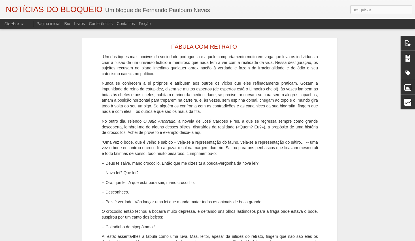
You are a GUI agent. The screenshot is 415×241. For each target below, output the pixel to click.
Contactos (126, 23)
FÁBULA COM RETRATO (204, 43)
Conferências (101, 23)
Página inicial (49, 23)
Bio (67, 23)
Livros (79, 23)
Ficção (145, 23)
